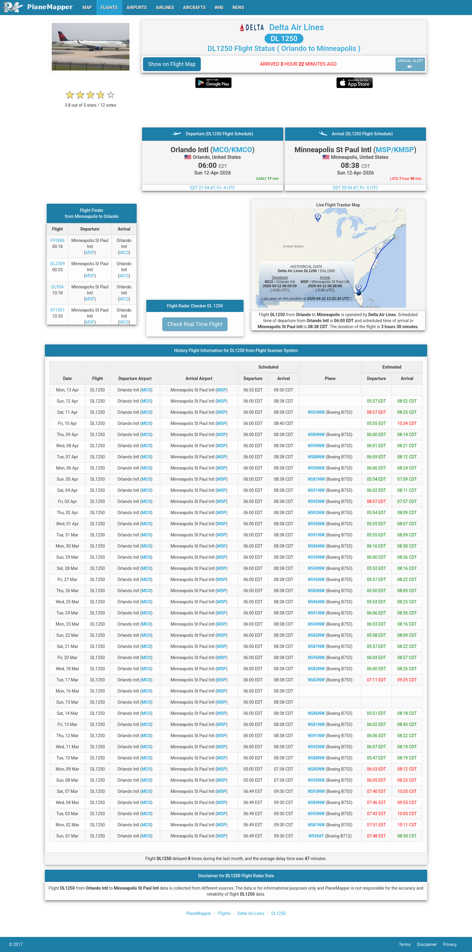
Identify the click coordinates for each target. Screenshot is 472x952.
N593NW (316, 412)
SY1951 (57, 310)
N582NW (316, 635)
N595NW (316, 523)
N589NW (316, 434)
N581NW (316, 479)
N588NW (316, 456)
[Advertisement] (284, 107)
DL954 (57, 286)
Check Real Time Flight (194, 324)
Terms (408, 944)
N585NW (316, 590)
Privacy (453, 944)
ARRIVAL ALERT (410, 64)
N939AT (316, 836)
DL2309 (57, 263)
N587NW (316, 646)
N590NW (316, 445)
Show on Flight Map (172, 64)
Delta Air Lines (296, 27)
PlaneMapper (198, 913)
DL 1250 (284, 38)
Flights (224, 913)
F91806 (57, 240)
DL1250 (278, 913)
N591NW (316, 490)
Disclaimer (430, 944)
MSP (89, 252)
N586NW (316, 546)
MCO (124, 252)
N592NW (316, 501)
